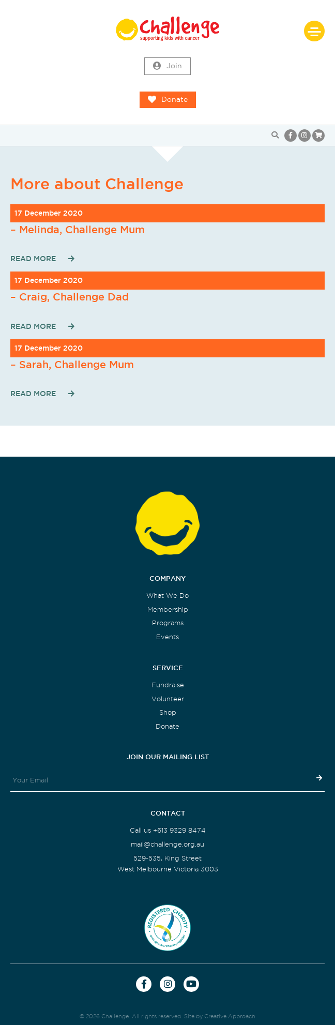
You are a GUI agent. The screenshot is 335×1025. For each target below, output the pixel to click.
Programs (168, 623)
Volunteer (167, 699)
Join (167, 66)
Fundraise (167, 685)
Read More (33, 258)
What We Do (167, 595)
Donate (168, 100)
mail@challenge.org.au (167, 844)
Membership (167, 609)
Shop (167, 712)
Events (167, 637)
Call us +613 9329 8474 (168, 830)
